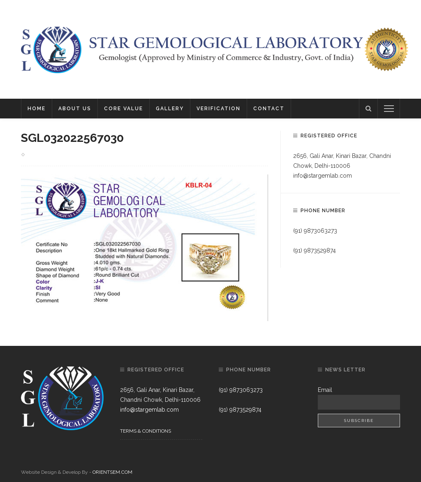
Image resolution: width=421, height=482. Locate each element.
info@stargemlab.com (322, 175)
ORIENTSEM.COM (112, 472)
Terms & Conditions (145, 431)
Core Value (123, 108)
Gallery (170, 108)
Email (325, 390)
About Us (74, 108)
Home (37, 108)
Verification (219, 108)
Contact (269, 108)
